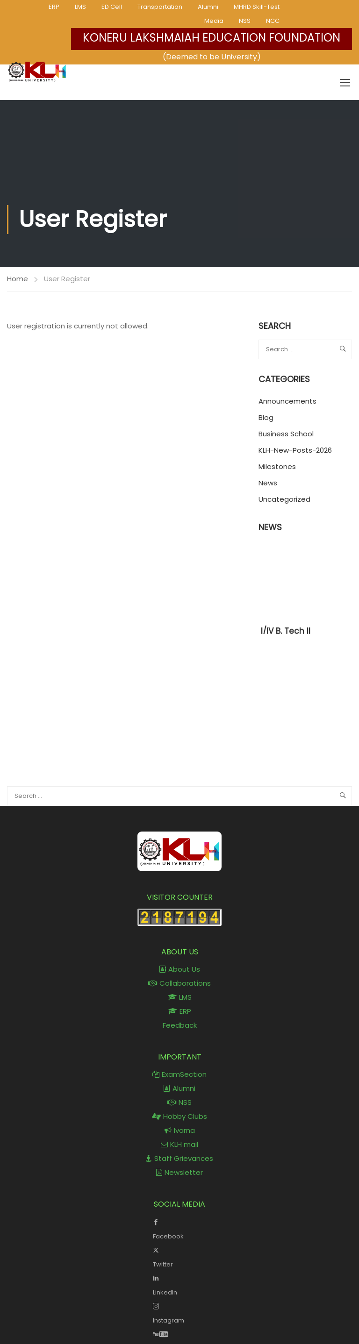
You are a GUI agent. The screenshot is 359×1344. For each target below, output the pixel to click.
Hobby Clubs (179, 1116)
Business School (286, 434)
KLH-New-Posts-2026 (295, 450)
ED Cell (111, 6)
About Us (179, 969)
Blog (265, 417)
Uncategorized (284, 499)
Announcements (287, 401)
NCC (273, 20)
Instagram (180, 1312)
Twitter (180, 1256)
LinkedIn (180, 1284)
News (267, 483)
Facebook (180, 1228)
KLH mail (179, 1144)
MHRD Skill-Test (257, 6)
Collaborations (179, 983)
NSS (245, 20)
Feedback (180, 1025)
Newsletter (179, 1172)
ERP (54, 6)
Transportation (159, 6)
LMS (80, 6)
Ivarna (180, 1130)
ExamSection (179, 1074)
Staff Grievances (179, 1158)
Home (17, 279)
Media (213, 20)
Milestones (277, 466)
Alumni (208, 6)
